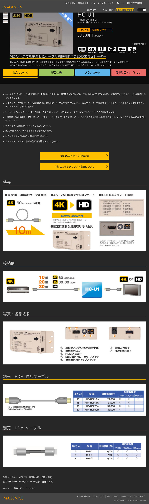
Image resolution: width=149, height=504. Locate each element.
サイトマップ (139, 496)
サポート (120, 7)
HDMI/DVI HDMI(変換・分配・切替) (36, 481)
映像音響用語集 (138, 44)
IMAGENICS (91, 3)
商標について (112, 496)
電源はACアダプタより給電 (74, 155)
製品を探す (70, 7)
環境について (99, 496)
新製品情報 (83, 7)
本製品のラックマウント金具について (74, 166)
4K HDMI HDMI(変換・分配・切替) (35, 477)
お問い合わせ (126, 496)
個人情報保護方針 (84, 496)
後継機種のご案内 (99, 30)
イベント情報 (107, 3)
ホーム (6, 488)
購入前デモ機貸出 (135, 7)
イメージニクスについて (102, 7)
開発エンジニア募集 (124, 3)
